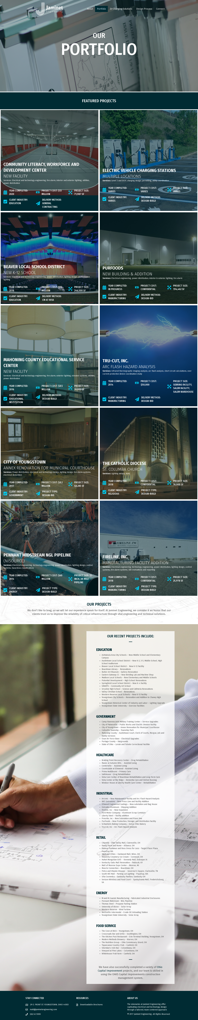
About (90, 9)
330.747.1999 (35, 1014)
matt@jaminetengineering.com (43, 1009)
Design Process (144, 9)
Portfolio (101, 9)
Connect (160, 9)
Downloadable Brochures (91, 1004)
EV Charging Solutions (121, 9)
